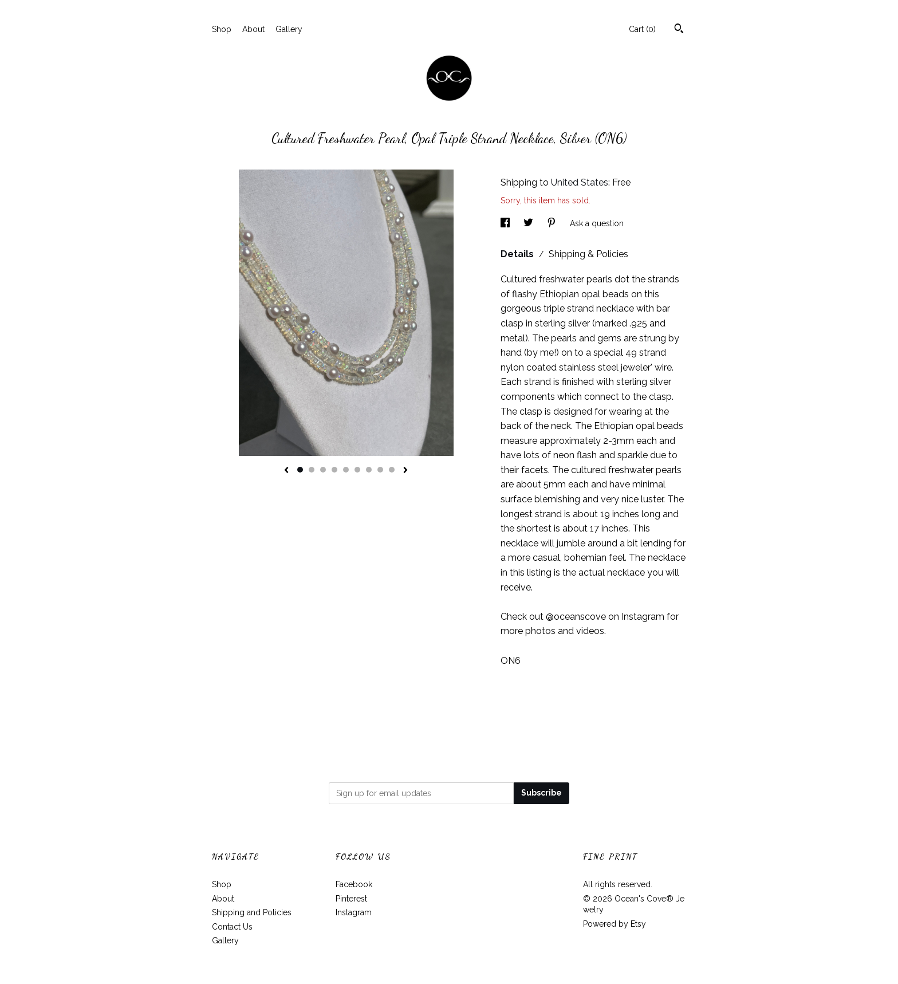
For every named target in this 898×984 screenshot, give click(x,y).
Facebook (354, 884)
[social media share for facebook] (506, 223)
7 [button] (369, 470)
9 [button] (392, 470)
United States (579, 182)
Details (518, 254)
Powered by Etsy (614, 923)
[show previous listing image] (286, 471)
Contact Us (232, 926)
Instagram (354, 912)
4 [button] (334, 470)
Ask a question (597, 223)
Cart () (642, 29)
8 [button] (380, 470)
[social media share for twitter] (529, 223)
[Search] (679, 29)
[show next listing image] (405, 471)
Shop (221, 29)
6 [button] (357, 470)
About (253, 29)
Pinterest (351, 898)
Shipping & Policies (588, 254)
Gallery (288, 29)
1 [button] (300, 470)
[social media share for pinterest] (552, 223)
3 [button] (323, 470)
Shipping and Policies (252, 912)
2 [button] (311, 470)
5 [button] (346, 470)
